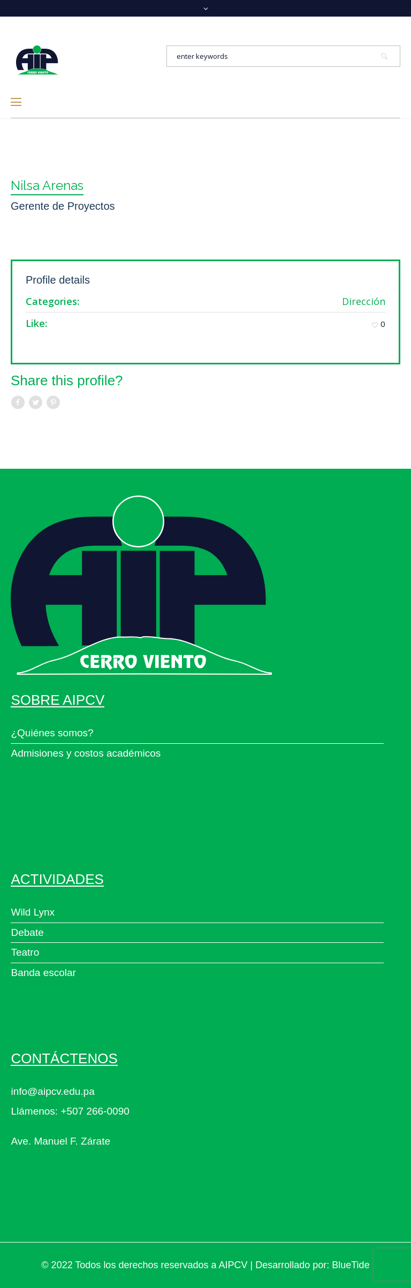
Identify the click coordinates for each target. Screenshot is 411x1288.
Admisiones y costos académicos (86, 753)
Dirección (363, 301)
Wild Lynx (33, 912)
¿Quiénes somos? (52, 732)
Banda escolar (43, 972)
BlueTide (350, 1265)
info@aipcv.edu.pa (52, 1091)
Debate (27, 932)
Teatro (25, 952)
